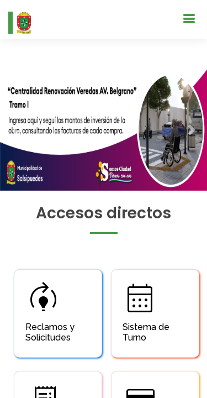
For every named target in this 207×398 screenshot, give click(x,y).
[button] (15, 130)
